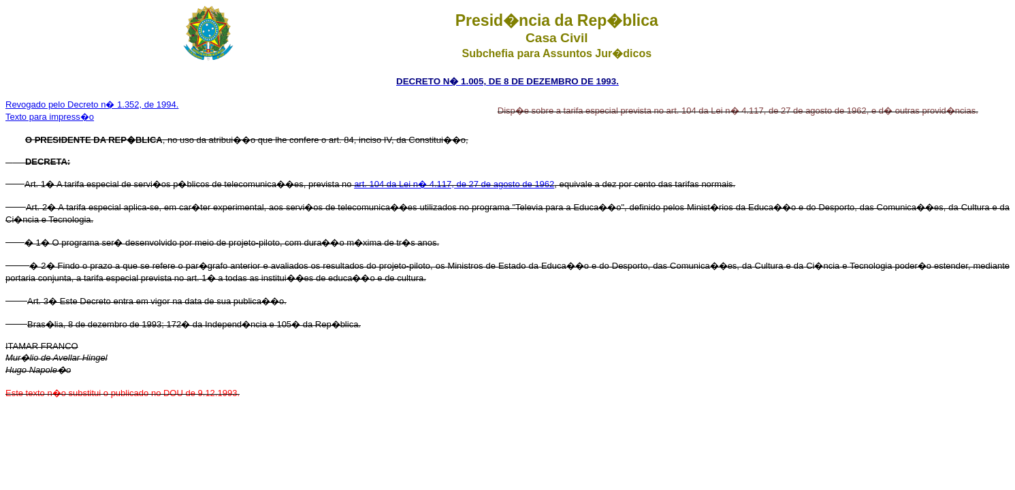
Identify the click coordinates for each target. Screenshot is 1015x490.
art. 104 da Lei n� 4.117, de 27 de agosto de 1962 (454, 184)
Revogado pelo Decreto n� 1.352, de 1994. (91, 104)
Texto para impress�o (49, 117)
